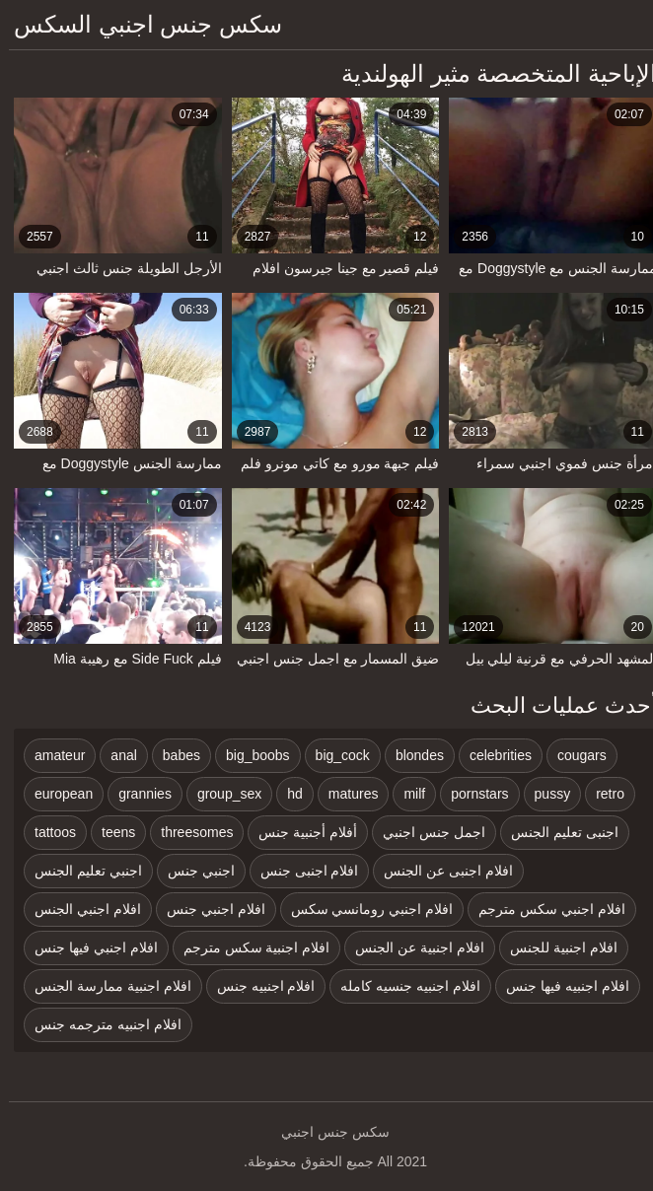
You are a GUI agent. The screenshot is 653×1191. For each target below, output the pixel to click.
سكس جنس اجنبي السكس (139, 24)
